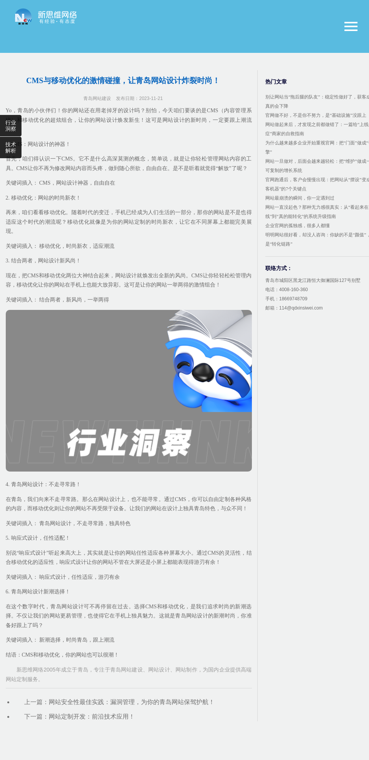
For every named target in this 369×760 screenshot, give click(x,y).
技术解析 (10, 147)
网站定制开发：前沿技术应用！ (92, 716)
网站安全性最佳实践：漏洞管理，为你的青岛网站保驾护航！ (132, 702)
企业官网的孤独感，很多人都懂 (297, 225)
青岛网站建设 (97, 98)
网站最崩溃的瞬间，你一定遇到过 (299, 198)
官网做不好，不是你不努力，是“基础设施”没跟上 (315, 115)
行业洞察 (10, 126)
